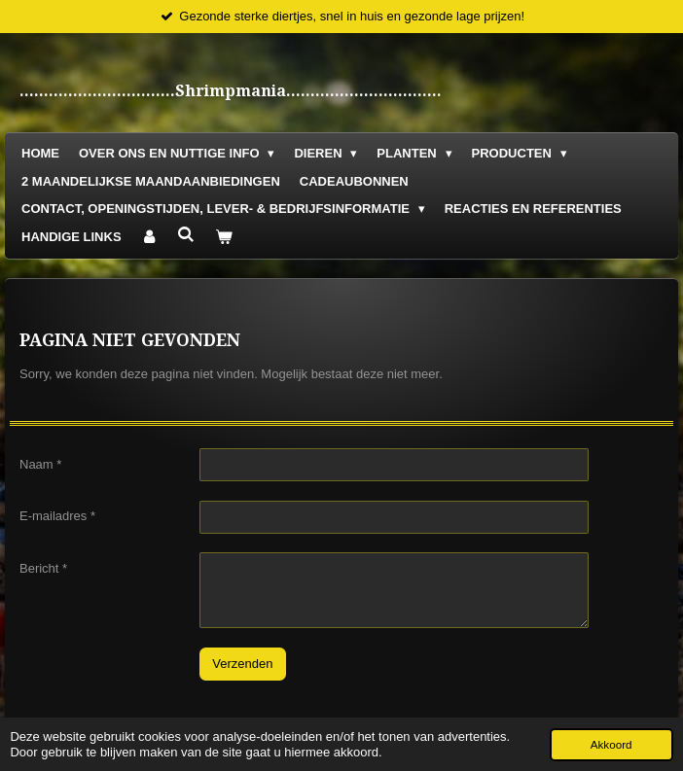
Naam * (40, 463)
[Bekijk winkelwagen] (223, 238)
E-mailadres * (57, 515)
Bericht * (43, 567)
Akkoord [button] (611, 744)
